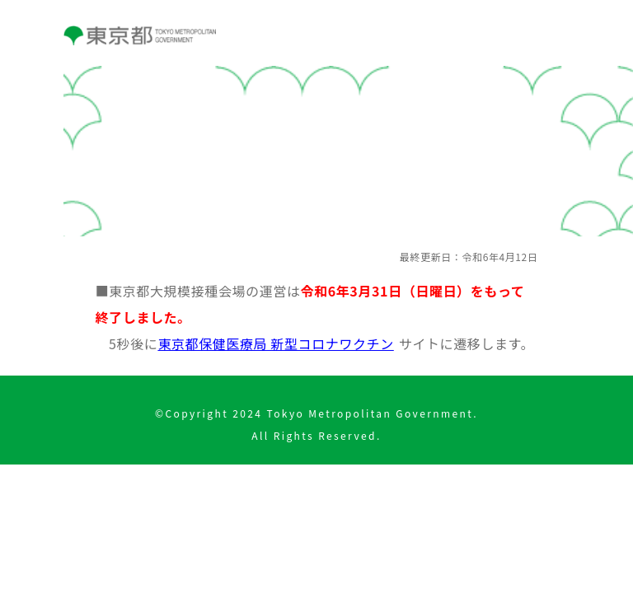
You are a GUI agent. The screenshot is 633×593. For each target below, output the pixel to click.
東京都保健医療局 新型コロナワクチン (275, 343)
